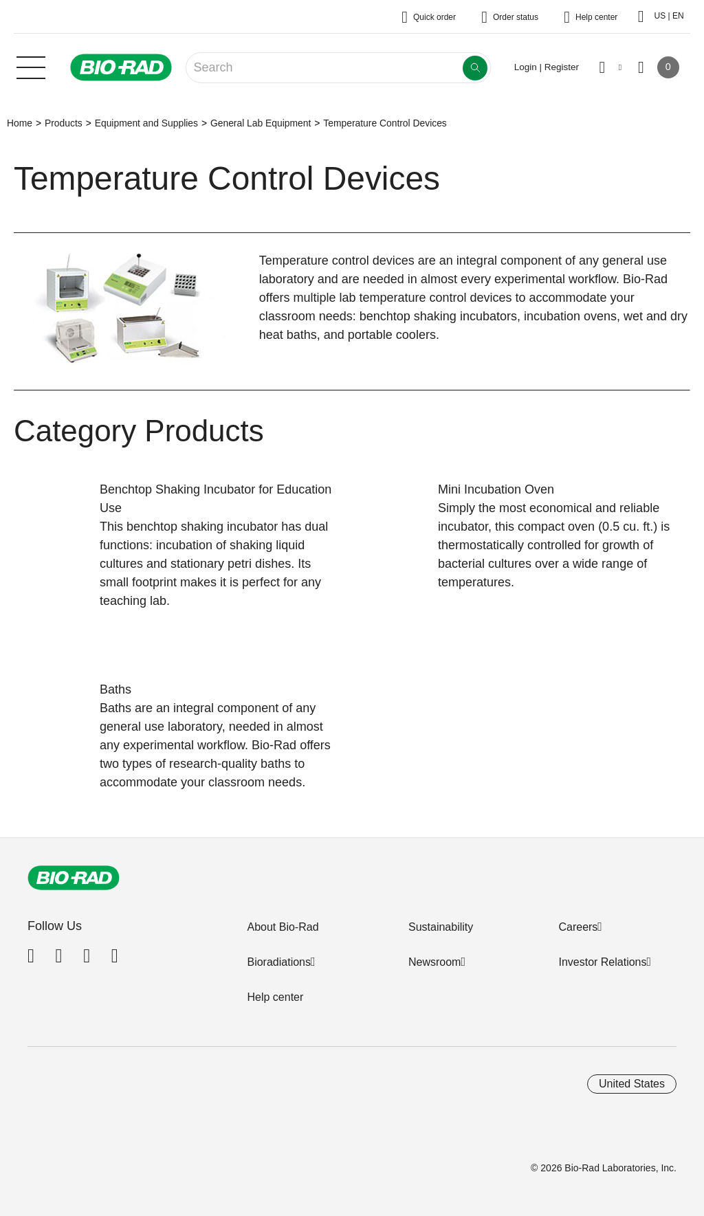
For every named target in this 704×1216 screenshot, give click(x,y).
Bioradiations (279, 962)
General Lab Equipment (260, 123)
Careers (577, 927)
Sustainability (440, 927)
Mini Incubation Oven (496, 489)
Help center (275, 997)
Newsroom (434, 962)
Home (19, 123)
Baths (115, 689)
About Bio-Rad (282, 927)
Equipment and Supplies (146, 123)
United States (632, 1084)
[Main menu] (31, 66)
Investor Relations (602, 962)
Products (63, 123)
